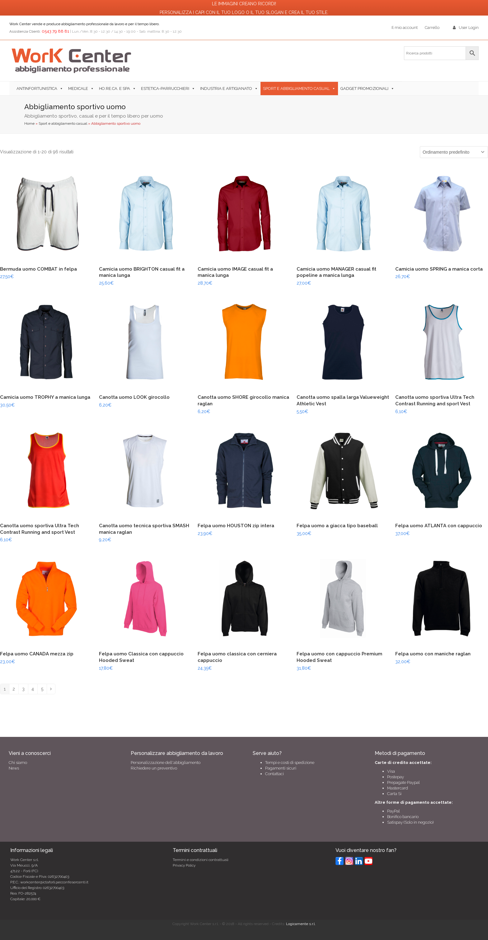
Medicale (78, 88)
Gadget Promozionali (364, 88)
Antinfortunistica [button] (36, 88)
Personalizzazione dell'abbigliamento (165, 762)
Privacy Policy (184, 865)
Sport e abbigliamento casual (296, 88)
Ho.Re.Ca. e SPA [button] (114, 88)
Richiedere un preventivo (154, 768)
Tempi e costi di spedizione (289, 762)
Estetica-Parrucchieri (165, 88)
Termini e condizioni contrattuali (200, 860)
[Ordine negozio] (454, 152)
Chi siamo (18, 762)
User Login (469, 27)
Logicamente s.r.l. (301, 924)
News (14, 768)
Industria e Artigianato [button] (226, 88)
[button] (399, 88)
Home (29, 123)
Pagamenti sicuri (280, 768)
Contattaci (274, 773)
